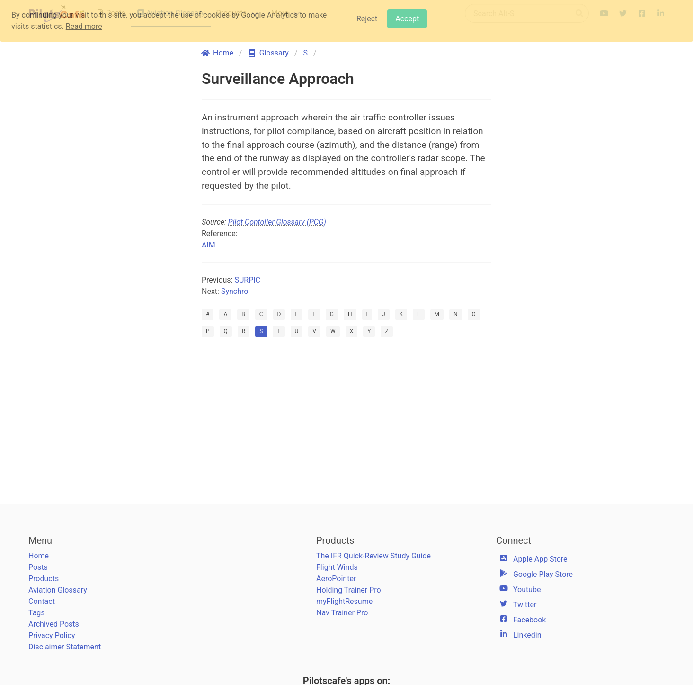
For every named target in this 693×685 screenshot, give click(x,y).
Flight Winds (337, 567)
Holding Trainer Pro (348, 589)
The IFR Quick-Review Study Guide (373, 555)
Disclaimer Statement (64, 646)
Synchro (234, 291)
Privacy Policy (51, 635)
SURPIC (247, 279)
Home (38, 555)
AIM (208, 244)
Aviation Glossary (57, 589)
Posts (38, 567)
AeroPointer (336, 578)
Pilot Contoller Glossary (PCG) (277, 222)
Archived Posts (53, 624)
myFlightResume (344, 601)
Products (43, 578)
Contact (41, 601)
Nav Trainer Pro (342, 612)
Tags (36, 612)
